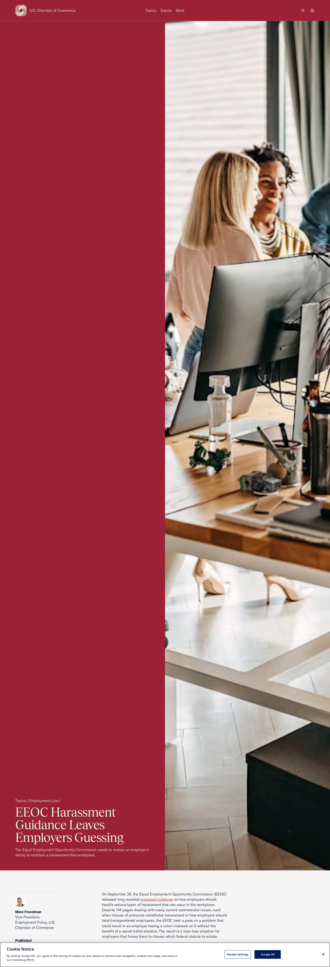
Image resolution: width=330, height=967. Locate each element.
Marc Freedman (28, 912)
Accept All (267, 954)
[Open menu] (312, 10)
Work (180, 10)
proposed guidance (156, 899)
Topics (150, 10)
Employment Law (43, 800)
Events (166, 10)
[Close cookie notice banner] (323, 954)
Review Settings (238, 954)
